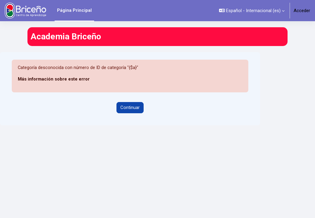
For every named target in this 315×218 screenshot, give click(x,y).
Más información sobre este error (54, 79)
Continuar (130, 108)
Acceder (302, 10)
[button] (251, 10)
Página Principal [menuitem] (74, 10)
